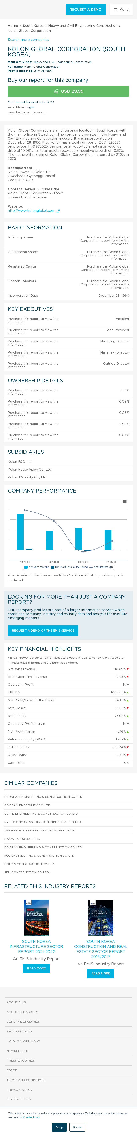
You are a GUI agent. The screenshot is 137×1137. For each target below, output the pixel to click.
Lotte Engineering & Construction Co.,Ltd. (41, 813)
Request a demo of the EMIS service (43, 630)
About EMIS (16, 1002)
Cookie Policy (19, 1099)
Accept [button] (59, 1127)
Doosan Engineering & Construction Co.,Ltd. (43, 847)
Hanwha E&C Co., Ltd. (22, 839)
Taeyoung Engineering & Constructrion (39, 830)
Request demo (19, 1031)
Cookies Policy (31, 1117)
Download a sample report (27, 112)
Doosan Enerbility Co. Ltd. (27, 805)
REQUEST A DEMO (85, 9)
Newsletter (17, 1051)
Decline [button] (77, 1127)
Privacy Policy (19, 1089)
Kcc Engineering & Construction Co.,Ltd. (39, 855)
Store (12, 1070)
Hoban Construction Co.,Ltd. (29, 864)
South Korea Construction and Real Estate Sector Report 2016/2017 (101, 949)
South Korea (33, 25)
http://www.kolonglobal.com (34, 210)
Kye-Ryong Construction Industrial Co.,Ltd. (42, 822)
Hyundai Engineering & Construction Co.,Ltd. (43, 797)
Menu (121, 9)
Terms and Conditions (26, 1080)
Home (13, 25)
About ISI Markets (22, 1012)
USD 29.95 (68, 91)
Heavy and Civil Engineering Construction (82, 25)
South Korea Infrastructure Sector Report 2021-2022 (36, 947)
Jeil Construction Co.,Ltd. (26, 872)
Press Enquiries (21, 1060)
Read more (36, 968)
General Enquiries (23, 1021)
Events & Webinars (23, 1041)
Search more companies (28, 39)
